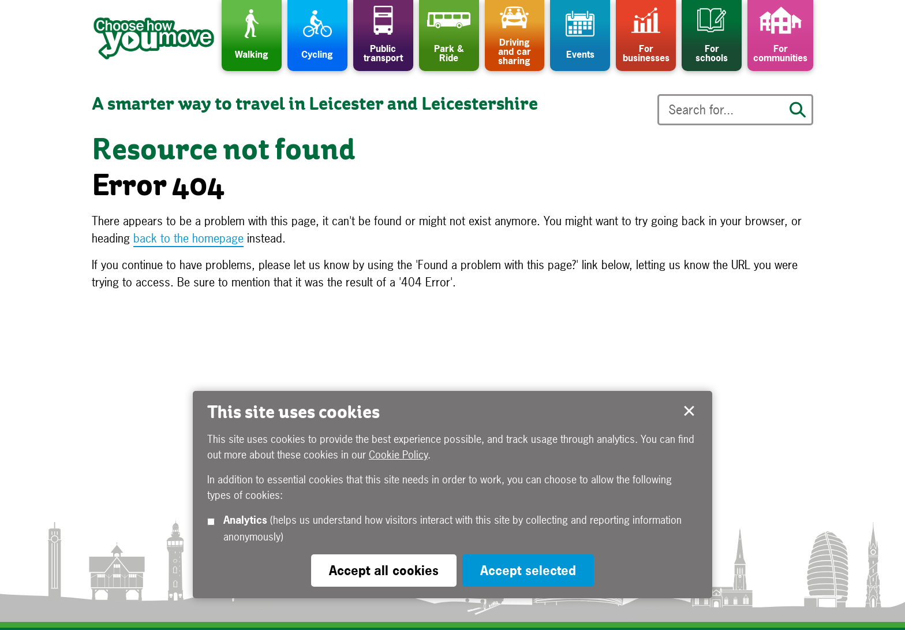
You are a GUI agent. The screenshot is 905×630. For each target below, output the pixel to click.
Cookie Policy (398, 455)
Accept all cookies (384, 570)
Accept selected (689, 411)
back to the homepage (188, 238)
